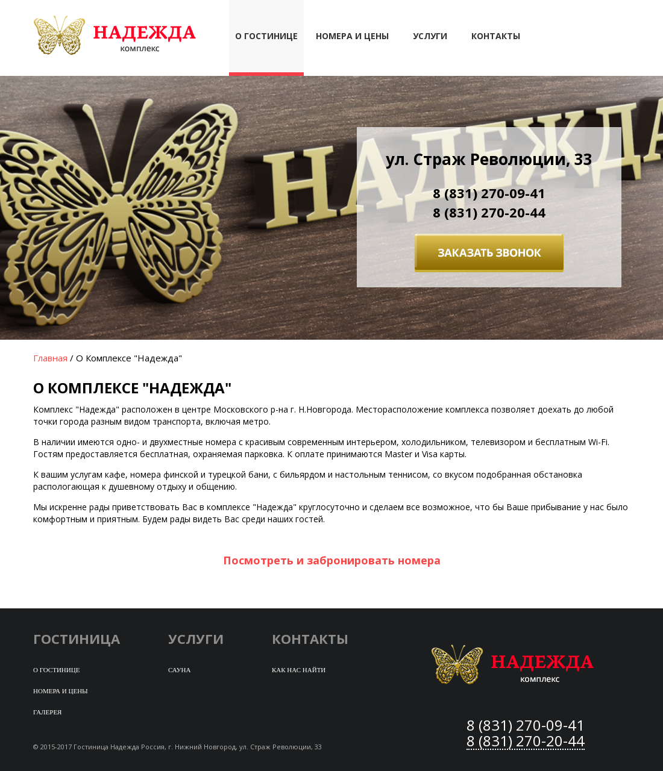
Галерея (47, 712)
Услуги (430, 36)
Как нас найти (298, 669)
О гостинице (56, 669)
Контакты (495, 36)
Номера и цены (352, 36)
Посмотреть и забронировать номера (332, 560)
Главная (50, 358)
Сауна (179, 669)
